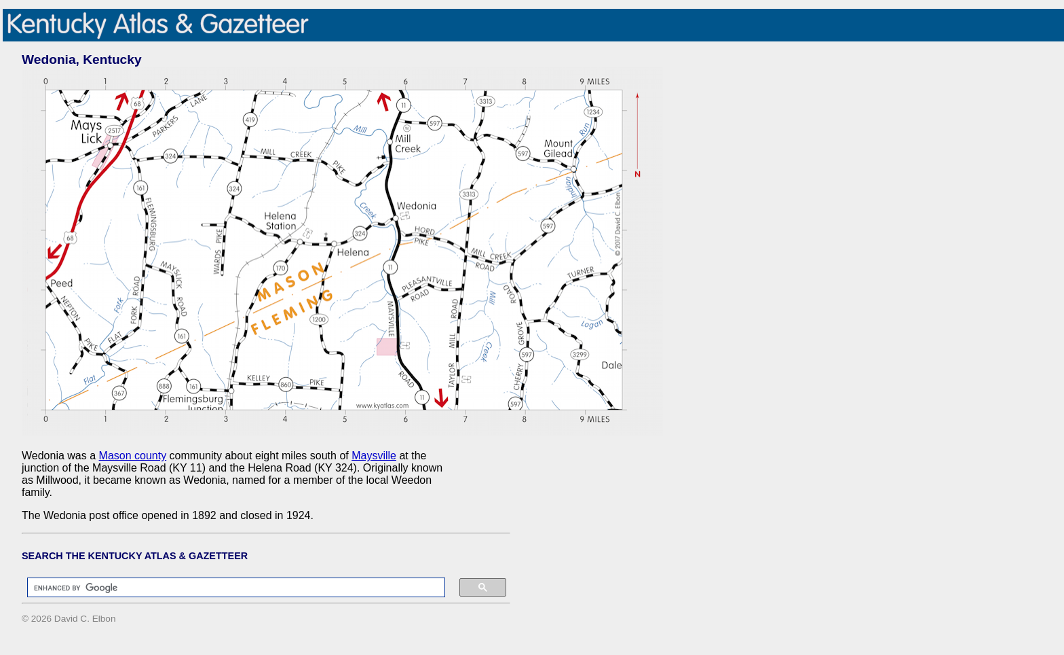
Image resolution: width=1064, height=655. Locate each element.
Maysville (374, 455)
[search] (229, 588)
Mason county (133, 455)
